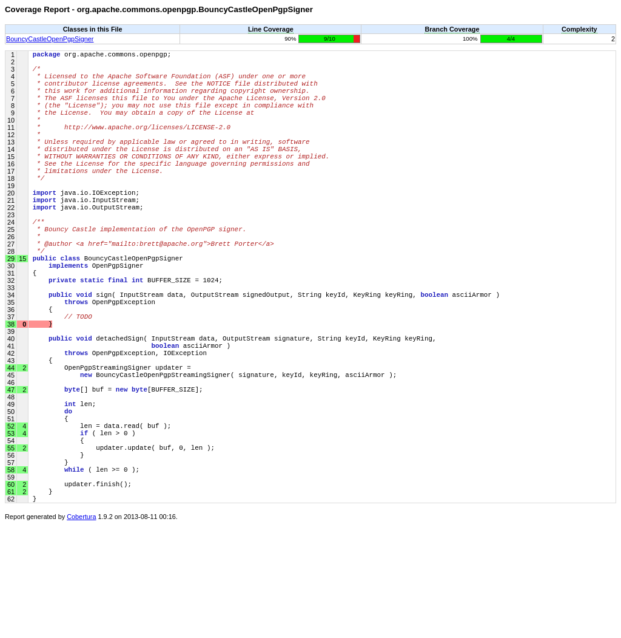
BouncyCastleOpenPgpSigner (50, 38)
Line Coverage (271, 29)
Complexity (579, 29)
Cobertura (81, 629)
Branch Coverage (452, 29)
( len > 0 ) (84, 529)
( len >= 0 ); (86, 574)
